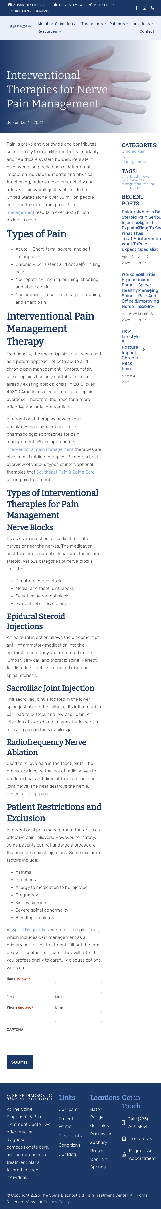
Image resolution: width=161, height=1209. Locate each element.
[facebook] (136, 8)
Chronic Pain (133, 151)
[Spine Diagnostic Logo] (19, 27)
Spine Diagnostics (30, 929)
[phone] (152, 8)
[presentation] (40, 1041)
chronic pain (131, 177)
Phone (20, 1007)
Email (60, 1007)
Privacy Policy (57, 1201)
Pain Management (134, 159)
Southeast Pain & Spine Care (65, 472)
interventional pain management (41, 449)
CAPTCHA (15, 1030)
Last (58, 997)
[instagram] (144, 8)
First (10, 997)
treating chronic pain (138, 186)
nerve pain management (133, 182)
